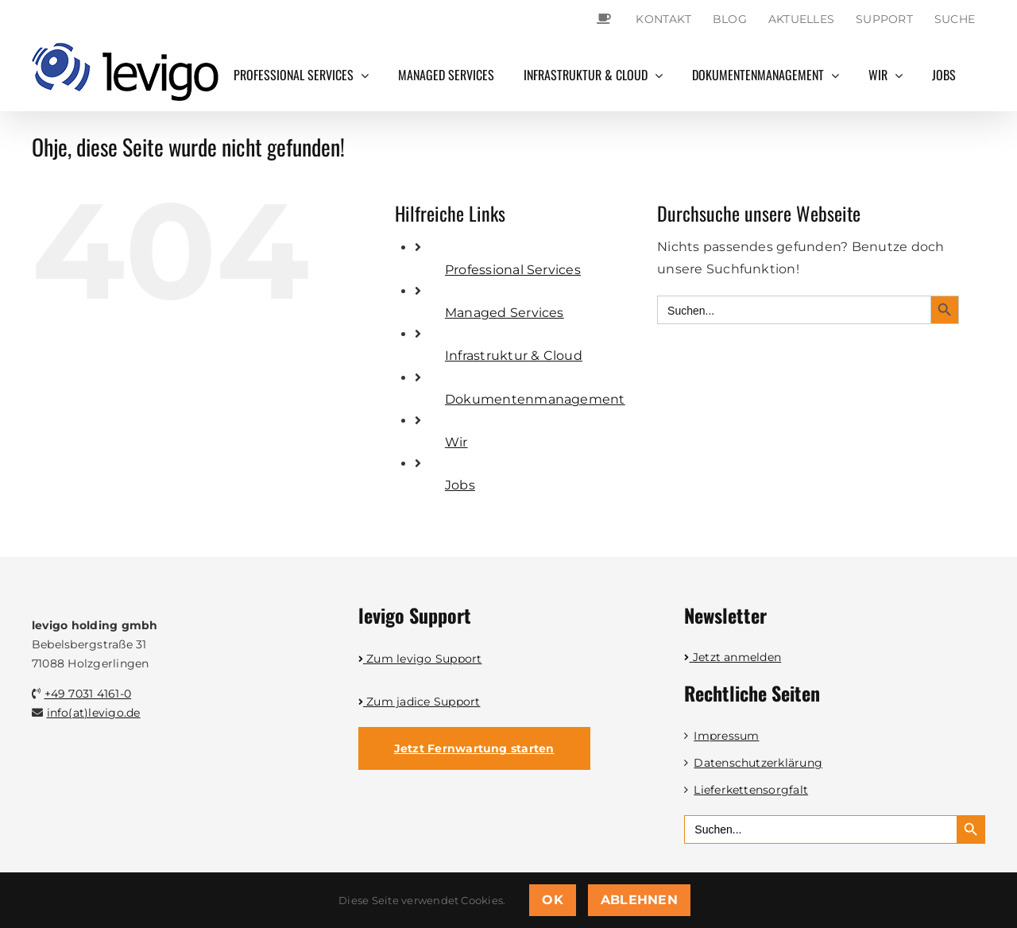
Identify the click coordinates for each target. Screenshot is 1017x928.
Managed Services (504, 312)
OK (552, 899)
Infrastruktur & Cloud (513, 355)
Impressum (726, 736)
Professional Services (513, 269)
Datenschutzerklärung (758, 763)
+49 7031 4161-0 (88, 693)
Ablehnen (639, 899)
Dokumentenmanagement (535, 399)
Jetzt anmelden (732, 657)
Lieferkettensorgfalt (751, 790)
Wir (456, 442)
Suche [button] (954, 19)
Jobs (460, 485)
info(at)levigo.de (94, 713)
